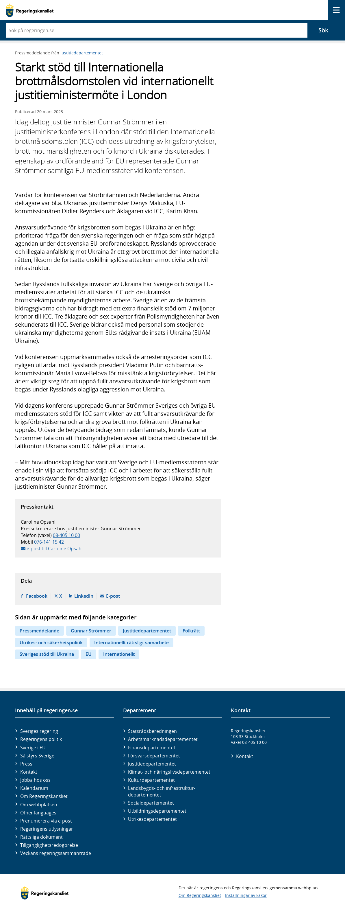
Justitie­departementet (152, 764)
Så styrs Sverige (37, 756)
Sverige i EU (33, 747)
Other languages (38, 813)
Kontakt (28, 772)
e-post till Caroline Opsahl (55, 548)
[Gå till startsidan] (29, 10)
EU (89, 654)
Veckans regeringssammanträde (55, 853)
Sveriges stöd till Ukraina (47, 654)
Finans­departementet (151, 747)
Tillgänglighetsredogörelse (49, 845)
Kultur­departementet (151, 780)
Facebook (36, 596)
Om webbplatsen (38, 804)
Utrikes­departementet (152, 819)
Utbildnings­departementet (157, 811)
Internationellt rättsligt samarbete (131, 642)
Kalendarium (34, 788)
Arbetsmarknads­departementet (163, 739)
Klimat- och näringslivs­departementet (169, 772)
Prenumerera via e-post (46, 821)
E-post (113, 596)
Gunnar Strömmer (91, 631)
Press (26, 764)
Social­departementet (151, 803)
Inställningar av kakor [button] (246, 895)
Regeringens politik (41, 739)
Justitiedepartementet (81, 53)
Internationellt (119, 654)
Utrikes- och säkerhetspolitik (51, 642)
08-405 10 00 (66, 535)
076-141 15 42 (49, 542)
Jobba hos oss (35, 780)
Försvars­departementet (154, 756)
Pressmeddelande (39, 631)
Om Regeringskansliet (44, 796)
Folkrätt (191, 631)
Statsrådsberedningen (152, 731)
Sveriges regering (39, 731)
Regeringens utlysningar (46, 829)
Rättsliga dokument (41, 837)
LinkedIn (83, 596)
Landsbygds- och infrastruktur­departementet (161, 791)
